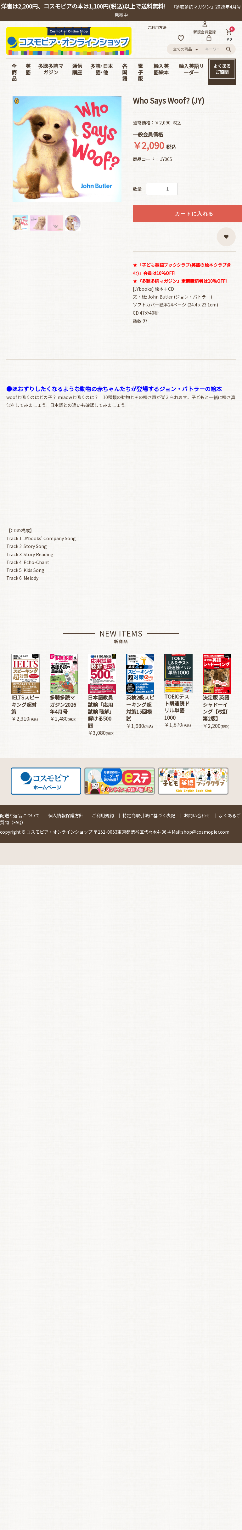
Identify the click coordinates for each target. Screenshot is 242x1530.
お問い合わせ (197, 815)
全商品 (14, 72)
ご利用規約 (103, 815)
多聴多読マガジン (50, 69)
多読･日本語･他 (101, 69)
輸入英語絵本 (161, 69)
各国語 (124, 72)
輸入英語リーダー (191, 69)
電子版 (140, 72)
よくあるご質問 (222, 68)
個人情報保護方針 (65, 815)
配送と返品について (20, 815)
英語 (28, 69)
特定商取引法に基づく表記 (148, 815)
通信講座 (77, 69)
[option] (67, 149)
